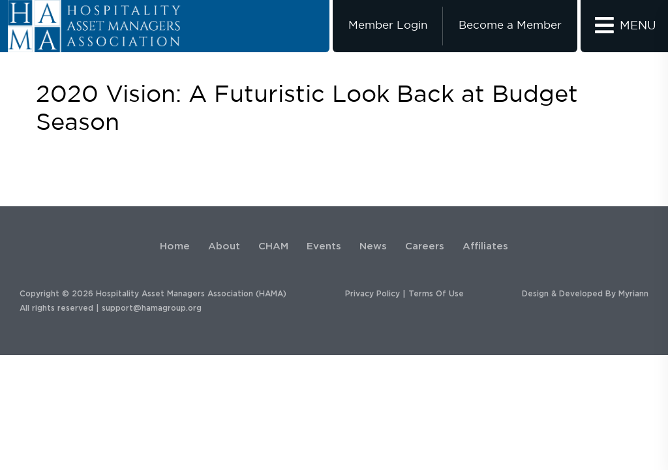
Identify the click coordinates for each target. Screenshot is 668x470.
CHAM (273, 246)
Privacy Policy (372, 294)
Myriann (633, 294)
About (224, 246)
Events (324, 246)
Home (175, 246)
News (373, 246)
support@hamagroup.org (152, 308)
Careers (424, 246)
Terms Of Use (436, 294)
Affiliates (485, 246)
